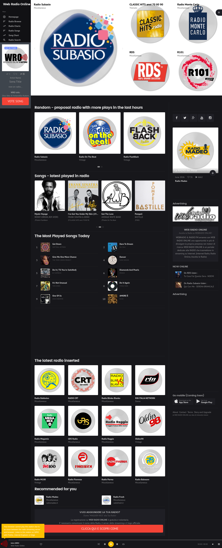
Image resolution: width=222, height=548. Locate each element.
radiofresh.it (118, 503)
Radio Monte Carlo (188, 4)
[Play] (111, 544)
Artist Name (15, 77)
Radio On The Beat (87, 156)
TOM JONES (56, 286)
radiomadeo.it (52, 503)
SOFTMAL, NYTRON (59, 247)
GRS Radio (73, 438)
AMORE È (124, 295)
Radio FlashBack (131, 156)
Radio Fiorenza (75, 479)
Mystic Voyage (41, 214)
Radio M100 (40, 479)
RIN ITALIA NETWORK (145, 398)
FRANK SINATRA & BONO (78, 217)
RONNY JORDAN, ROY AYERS (46, 217)
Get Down (56, 244)
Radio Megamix (42, 438)
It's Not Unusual (59, 282)
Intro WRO (15, 543)
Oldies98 (139, 438)
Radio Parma (107, 479)
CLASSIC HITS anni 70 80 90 (146, 4)
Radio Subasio (42, 4)
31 (190, 177)
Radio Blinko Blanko (111, 398)
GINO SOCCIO (124, 260)
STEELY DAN (124, 286)
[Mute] (213, 544)
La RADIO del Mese (186, 170)
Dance (137, 401)
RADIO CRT (73, 398)
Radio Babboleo (42, 398)
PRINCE (122, 273)
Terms (190, 412)
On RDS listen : (191, 287)
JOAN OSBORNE (57, 299)
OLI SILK (123, 247)
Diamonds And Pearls (129, 269)
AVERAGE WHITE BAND (111, 217)
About (175, 412)
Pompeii (138, 214)
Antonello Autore (202, 415)
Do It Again (125, 282)
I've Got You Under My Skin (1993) (84, 214)
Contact (182, 412)
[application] (111, 544)
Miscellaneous (40, 8)
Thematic (133, 8)
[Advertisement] (100, 332)
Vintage (82, 160)
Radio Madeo (52, 496)
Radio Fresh (118, 496)
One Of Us (57, 295)
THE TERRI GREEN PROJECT (61, 260)
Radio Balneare (142, 479)
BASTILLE (139, 217)
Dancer (123, 257)
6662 (199, 177)
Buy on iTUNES (10, 48)
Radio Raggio (108, 438)
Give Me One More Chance (64, 257)
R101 (180, 52)
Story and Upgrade (202, 412)
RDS (132, 52)
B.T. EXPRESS (56, 273)
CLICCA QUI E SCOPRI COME (99, 529)
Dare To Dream (126, 244)
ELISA (122, 299)
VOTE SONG (15, 101)
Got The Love (107, 214)
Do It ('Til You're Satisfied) (64, 269)
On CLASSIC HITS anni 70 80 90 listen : (198, 272)
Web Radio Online (18, 546)
